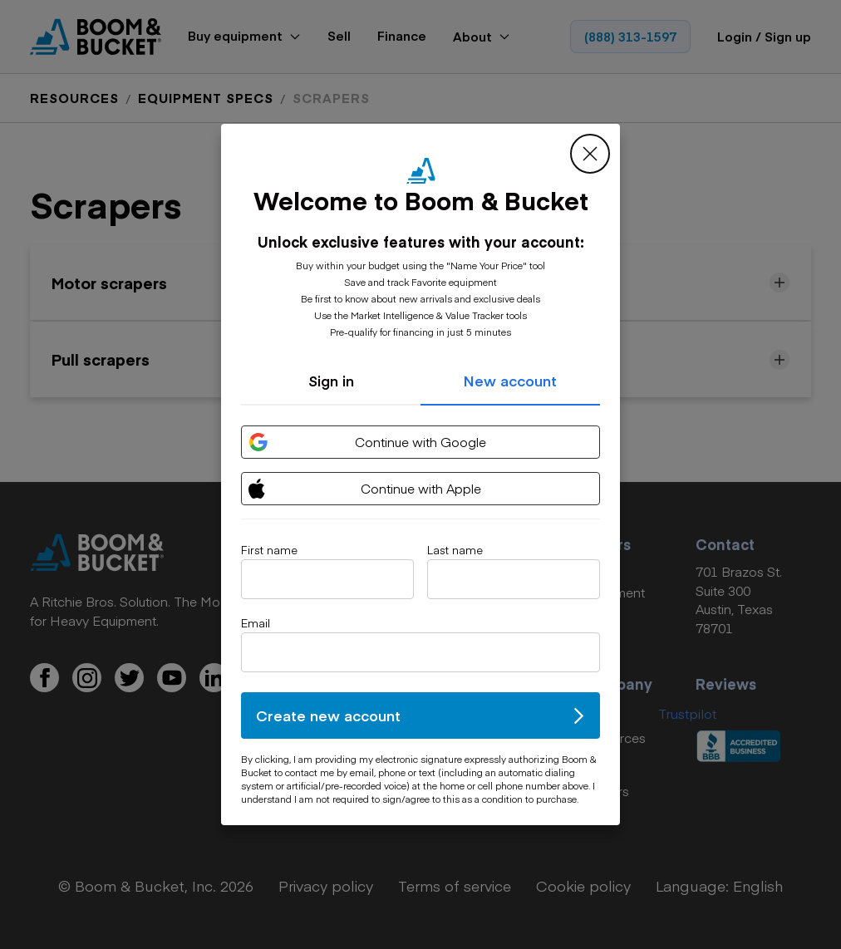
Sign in (331, 381)
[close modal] (590, 154)
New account (510, 381)
